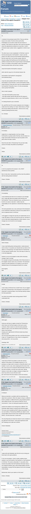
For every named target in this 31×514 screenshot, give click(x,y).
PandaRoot (12, 18)
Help (11, 16)
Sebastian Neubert (7, 386)
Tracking (19, 18)
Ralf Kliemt (5, 235)
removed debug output (25, 485)
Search (6, 16)
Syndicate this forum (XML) (21, 494)
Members (17, 16)
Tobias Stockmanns (7, 125)
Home (28, 16)
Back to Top (16, 492)
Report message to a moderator (24, 116)
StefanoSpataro (6, 353)
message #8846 (19, 351)
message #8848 (10, 351)
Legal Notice (17, 502)
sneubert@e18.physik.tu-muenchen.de (10, 434)
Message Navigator (9, 25)
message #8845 (10, 279)
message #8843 (10, 188)
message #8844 (10, 233)
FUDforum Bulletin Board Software (19, 507)
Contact (5, 502)
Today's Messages (8, 23)
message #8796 (10, 31)
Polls (2, 25)
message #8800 (10, 160)
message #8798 (10, 123)
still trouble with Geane (25, 487)
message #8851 (10, 383)
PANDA (7, 18)
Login (23, 16)
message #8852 (10, 445)
